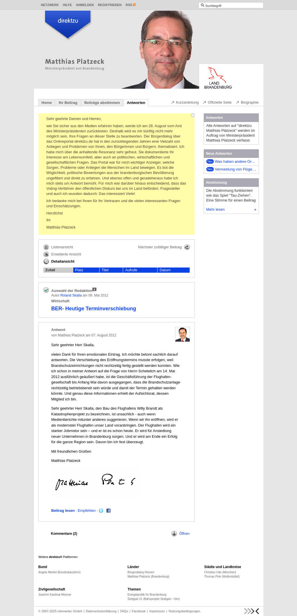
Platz (79, 270)
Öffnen (180, 533)
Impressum (157, 611)
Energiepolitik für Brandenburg (147, 594)
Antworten (136, 102)
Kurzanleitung (185, 102)
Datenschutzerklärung (101, 611)
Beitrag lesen (63, 510)
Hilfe (67, 5)
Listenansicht (58, 247)
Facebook (138, 611)
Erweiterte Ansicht (62, 254)
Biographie (247, 102)
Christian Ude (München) (220, 572)
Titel (105, 270)
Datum (165, 270)
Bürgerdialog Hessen (141, 572)
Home (47, 102)
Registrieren (110, 5)
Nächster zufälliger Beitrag (164, 247)
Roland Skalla (71, 295)
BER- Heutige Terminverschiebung (93, 308)
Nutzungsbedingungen (184, 611)
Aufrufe (131, 270)
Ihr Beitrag (68, 102)
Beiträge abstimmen (102, 102)
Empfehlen (87, 510)
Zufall (50, 270)
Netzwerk (50, 5)
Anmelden (85, 5)
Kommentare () (64, 534)
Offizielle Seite (217, 102)
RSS (129, 5)
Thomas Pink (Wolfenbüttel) (222, 576)
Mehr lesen (231, 209)
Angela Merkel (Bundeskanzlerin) (59, 572)
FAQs (124, 611)
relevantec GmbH (69, 611)
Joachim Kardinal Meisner (54, 594)
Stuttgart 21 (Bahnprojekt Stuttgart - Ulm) (154, 598)
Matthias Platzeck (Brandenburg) (149, 576)
